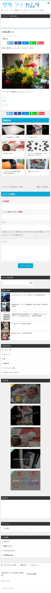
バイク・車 (7, 350)
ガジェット (7, 354)
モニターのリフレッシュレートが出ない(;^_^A (28, 295)
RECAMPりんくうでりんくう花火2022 (25, 481)
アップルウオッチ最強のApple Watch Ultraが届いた (12, 172)
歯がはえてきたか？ (21, 333)
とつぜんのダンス (33, 137)
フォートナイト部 (9, 368)
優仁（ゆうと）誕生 (19, 394)
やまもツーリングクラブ (11, 372)
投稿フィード (8, 546)
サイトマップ (5, 581)
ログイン (6, 541)
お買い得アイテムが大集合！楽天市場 (12, 574)
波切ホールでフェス (33, 171)
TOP (9, 565)
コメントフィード (9, 550)
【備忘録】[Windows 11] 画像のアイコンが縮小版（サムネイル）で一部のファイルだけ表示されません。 (29, 315)
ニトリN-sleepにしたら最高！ (12, 137)
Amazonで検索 (31, 574)
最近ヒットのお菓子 (42, 187)
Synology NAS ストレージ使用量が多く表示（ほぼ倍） (29, 305)
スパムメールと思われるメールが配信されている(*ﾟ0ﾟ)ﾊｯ (37, 154)
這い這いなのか (8, 153)
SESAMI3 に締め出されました (22, 459)
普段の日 (5, 38)
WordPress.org (8, 555)
